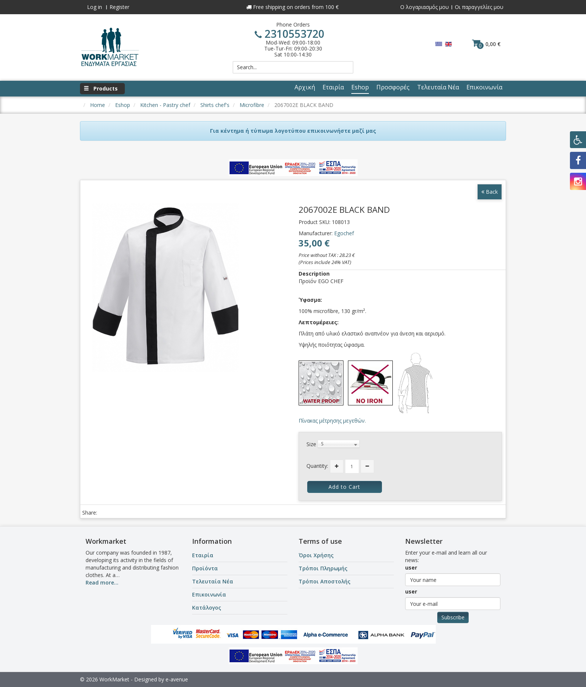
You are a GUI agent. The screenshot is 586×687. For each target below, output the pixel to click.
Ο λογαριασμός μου (424, 6)
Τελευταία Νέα (212, 581)
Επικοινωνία (209, 594)
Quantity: (317, 465)
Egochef (344, 233)
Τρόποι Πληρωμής (323, 568)
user (411, 567)
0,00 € (486, 44)
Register (119, 6)
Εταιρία (202, 555)
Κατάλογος (206, 607)
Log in (94, 6)
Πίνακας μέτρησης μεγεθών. (332, 420)
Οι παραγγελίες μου (479, 6)
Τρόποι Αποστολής (325, 581)
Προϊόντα (205, 568)
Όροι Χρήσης (316, 555)
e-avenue (177, 679)
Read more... (102, 582)
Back (489, 191)
